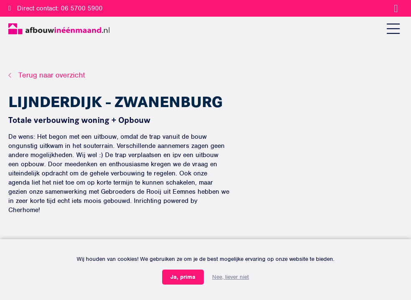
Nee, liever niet (230, 276)
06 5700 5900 (82, 8)
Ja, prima (182, 276)
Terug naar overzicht (51, 75)
